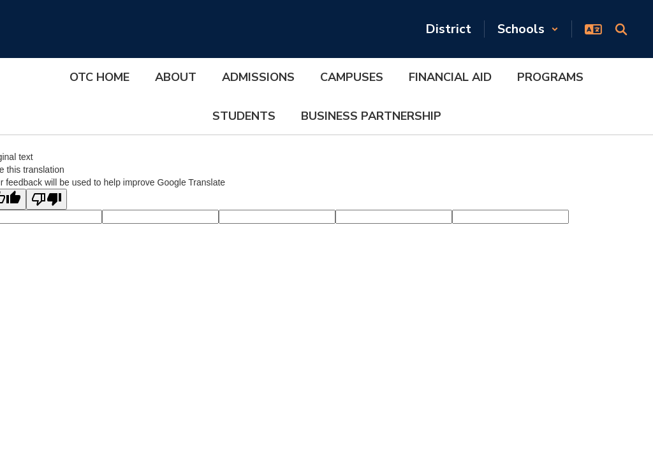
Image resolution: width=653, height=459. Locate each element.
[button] (528, 29)
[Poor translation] (46, 199)
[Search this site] (621, 29)
